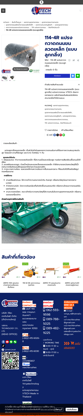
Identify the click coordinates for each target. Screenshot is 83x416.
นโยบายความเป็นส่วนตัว (48, 409)
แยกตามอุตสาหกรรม (61, 97)
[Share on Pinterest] (60, 127)
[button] (80, 10)
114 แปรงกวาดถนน (52, 115)
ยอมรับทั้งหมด (72, 409)
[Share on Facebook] (54, 127)
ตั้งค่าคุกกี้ (58, 409)
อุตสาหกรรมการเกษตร (53, 101)
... (12, 22)
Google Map (31, 398)
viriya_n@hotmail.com (72, 307)
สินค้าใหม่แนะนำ (20, 22)
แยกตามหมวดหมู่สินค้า (53, 108)
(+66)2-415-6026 (30, 330)
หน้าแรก (6, 22)
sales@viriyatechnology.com (72, 325)
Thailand (26, 388)
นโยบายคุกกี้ (9, 412)
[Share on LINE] (63, 127)
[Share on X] (57, 127)
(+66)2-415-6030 (30, 343)
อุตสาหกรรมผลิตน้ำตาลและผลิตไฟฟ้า (58, 104)
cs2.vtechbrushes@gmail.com (72, 319)
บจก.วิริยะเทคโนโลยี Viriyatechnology (30, 374)
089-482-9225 (51, 322)
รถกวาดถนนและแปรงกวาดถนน (56, 111)
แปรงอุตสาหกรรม (69, 108)
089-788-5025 (51, 313)
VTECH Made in (30, 385)
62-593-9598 (51, 304)
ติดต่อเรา (57, 68)
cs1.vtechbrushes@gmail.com (72, 313)
